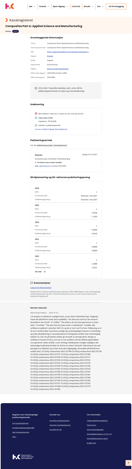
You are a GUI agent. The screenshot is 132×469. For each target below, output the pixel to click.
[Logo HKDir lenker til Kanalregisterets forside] (9, 6)
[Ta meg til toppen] (128, 463)
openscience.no (45, 166)
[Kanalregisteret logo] (50, 20)
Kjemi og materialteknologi (58, 69)
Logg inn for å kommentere (40, 287)
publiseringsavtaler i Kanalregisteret (52, 145)
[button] (66, 271)
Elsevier (50, 56)
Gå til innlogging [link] (116, 6)
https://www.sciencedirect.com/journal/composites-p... (68, 52)
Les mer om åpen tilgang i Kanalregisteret (51, 129)
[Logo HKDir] (23, 457)
